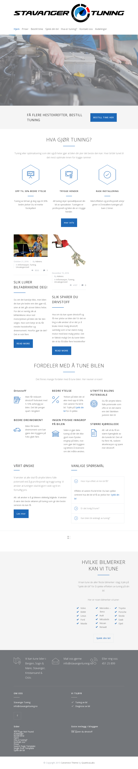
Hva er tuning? (69, 29)
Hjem (16, 29)
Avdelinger (101, 29)
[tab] (97, 481)
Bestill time (37, 29)
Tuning (33, 264)
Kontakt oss (86, 29)
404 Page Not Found (24, 731)
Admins (38, 261)
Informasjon (23, 264)
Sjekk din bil (52, 29)
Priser (25, 29)
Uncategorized (22, 267)
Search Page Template (24, 746)
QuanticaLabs (88, 762)
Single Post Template (24, 748)
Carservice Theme (69, 762)
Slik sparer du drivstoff (81, 731)
